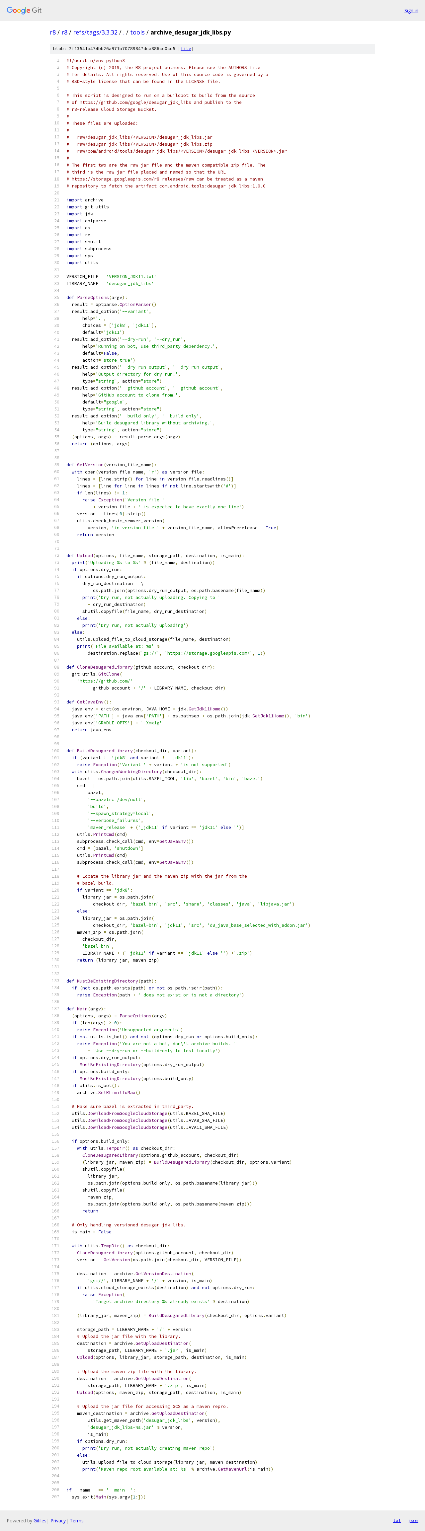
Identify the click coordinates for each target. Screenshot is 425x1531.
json (413, 1520)
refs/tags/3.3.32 (95, 32)
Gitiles (40, 1520)
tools (137, 32)
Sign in (411, 10)
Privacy (58, 1520)
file (186, 48)
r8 (53, 32)
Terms (77, 1520)
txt (397, 1520)
